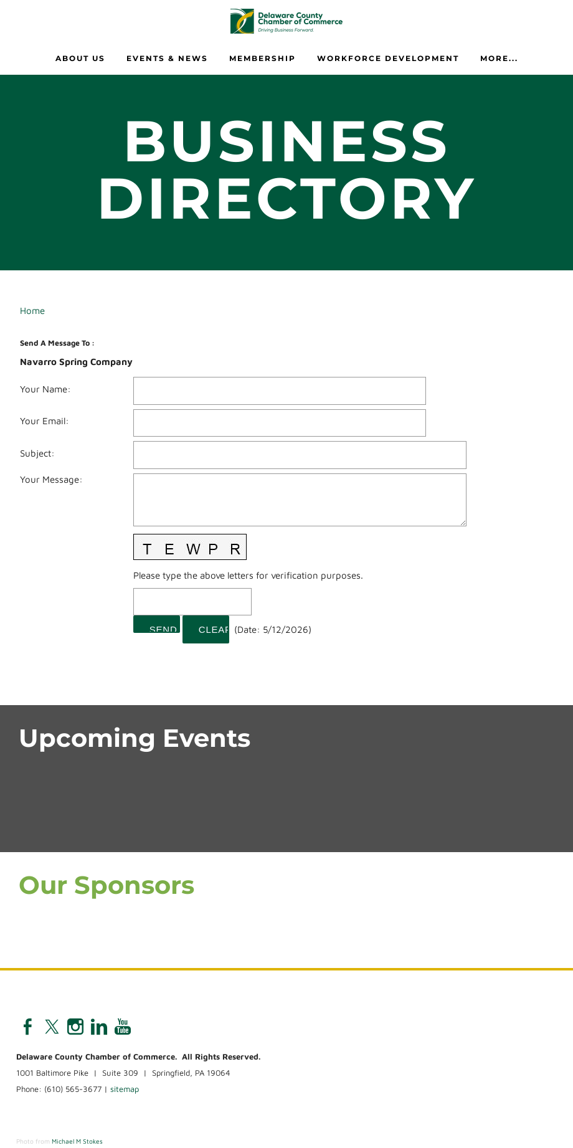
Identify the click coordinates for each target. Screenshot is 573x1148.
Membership (262, 58)
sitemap (124, 1089)
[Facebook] (28, 1026)
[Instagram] (75, 1026)
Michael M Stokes (77, 1141)
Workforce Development (388, 58)
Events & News (167, 58)
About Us (80, 58)
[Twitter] (52, 1026)
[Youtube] (123, 1026)
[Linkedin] (99, 1026)
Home (32, 310)
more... (499, 58)
